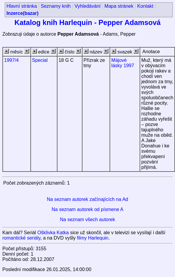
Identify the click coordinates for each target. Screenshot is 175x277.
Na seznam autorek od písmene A (87, 209)
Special (40, 60)
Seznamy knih (56, 6)
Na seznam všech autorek (87, 219)
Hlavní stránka (22, 6)
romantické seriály (21, 237)
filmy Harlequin (92, 237)
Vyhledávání (88, 6)
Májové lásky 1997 (122, 63)
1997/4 (11, 60)
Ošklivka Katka (53, 232)
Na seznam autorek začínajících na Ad (87, 199)
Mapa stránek (118, 6)
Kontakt (145, 6)
